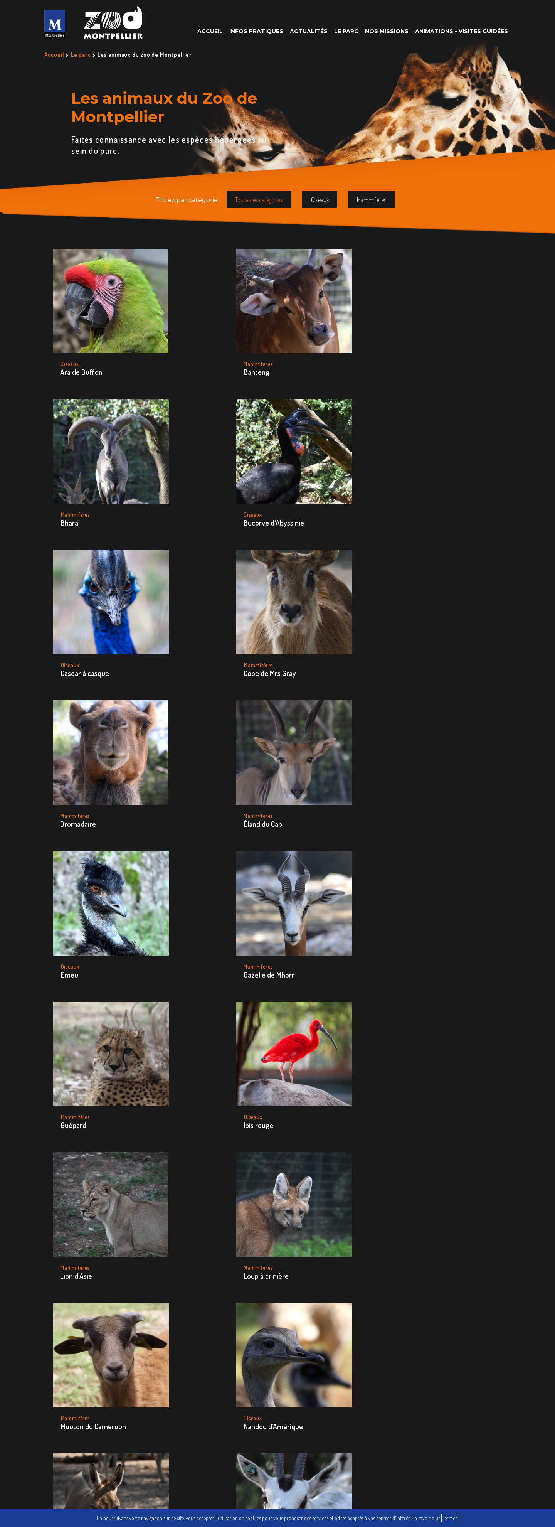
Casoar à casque (85, 501)
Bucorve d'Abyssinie (410, 361)
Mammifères (371, 200)
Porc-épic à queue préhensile (302, 925)
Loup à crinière (189, 781)
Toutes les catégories (259, 200)
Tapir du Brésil (82, 1061)
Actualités (309, 31)
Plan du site (336, 1431)
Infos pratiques (256, 31)
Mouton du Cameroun (306, 781)
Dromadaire (291, 501)
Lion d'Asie (76, 781)
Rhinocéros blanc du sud (417, 921)
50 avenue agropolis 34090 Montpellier (93, 1304)
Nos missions (387, 31)
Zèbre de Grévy (297, 1061)
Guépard (286, 641)
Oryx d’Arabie (186, 921)
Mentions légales (395, 1431)
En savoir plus (426, 1518)
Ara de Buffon (82, 361)
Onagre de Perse (86, 921)
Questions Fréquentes (168, 1431)
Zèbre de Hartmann (409, 1061)
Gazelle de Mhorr (192, 641)
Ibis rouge (395, 641)
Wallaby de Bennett (196, 1061)
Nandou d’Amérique (409, 781)
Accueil (210, 31)
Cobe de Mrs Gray (193, 501)
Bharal (283, 361)
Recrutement (237, 1431)
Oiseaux (320, 200)
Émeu (69, 641)
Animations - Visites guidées (461, 31)
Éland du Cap (399, 501)
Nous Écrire (288, 1431)
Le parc (346, 31)
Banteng (180, 361)
